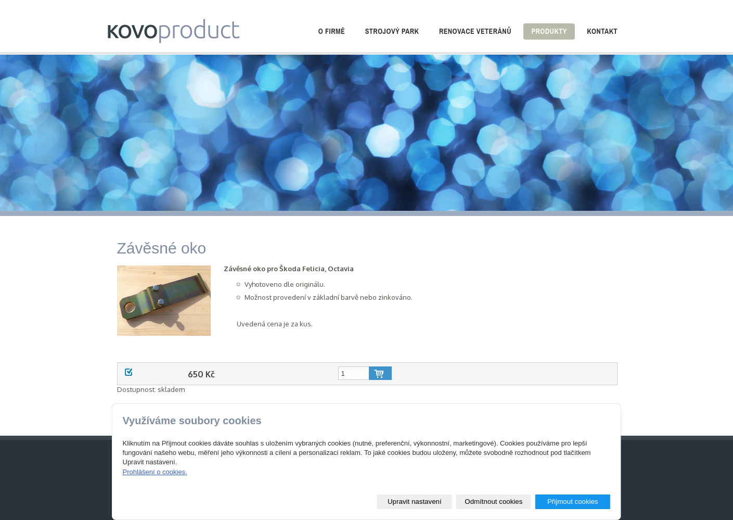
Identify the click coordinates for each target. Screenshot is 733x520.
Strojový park (392, 31)
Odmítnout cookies (493, 501)
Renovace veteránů (475, 31)
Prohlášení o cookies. (154, 472)
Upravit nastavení (415, 501)
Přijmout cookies (572, 501)
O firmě (331, 31)
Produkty (549, 31)
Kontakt (602, 31)
